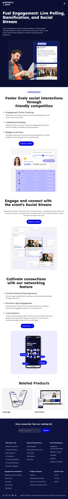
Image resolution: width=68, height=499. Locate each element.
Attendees (53, 455)
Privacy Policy (50, 495)
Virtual (56, 475)
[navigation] (8, 3)
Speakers (53, 458)
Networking (8, 488)
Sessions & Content (56, 452)
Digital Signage (31, 446)
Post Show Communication (38, 481)
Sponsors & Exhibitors (56, 462)
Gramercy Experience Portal (38, 485)
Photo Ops (30, 459)
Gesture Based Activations (34, 450)
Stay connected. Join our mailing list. (34, 424)
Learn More (27, 326)
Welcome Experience (12, 446)
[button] (64, 3)
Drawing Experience (11, 450)
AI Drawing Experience (12, 459)
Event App (8, 481)
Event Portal (8, 478)
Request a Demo (26, 143)
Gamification (9, 485)
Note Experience (10, 453)
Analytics (32, 475)
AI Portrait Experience (12, 463)
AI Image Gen (10, 456)
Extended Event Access (37, 478)
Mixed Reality (31, 456)
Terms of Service (60, 495)
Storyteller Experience (12, 466)
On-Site (56, 478)
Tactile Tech (30, 453)
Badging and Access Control (13, 475)
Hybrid (56, 481)
